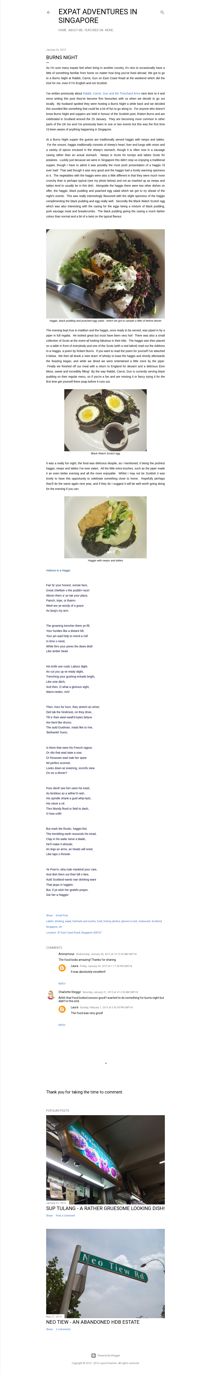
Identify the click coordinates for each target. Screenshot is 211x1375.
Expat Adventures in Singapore (98, 16)
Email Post (62, 915)
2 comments (63, 1329)
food (99, 921)
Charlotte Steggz (70, 992)
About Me (75, 30)
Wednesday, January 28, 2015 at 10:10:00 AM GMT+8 (106, 954)
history (107, 921)
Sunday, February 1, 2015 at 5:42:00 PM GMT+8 (106, 1007)
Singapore (51, 926)
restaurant (144, 921)
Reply (62, 983)
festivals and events (84, 921)
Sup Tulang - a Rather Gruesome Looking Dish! (105, 1208)
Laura (74, 966)
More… (110, 30)
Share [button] (49, 915)
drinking (59, 921)
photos (116, 921)
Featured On (94, 30)
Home (63, 30)
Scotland (157, 921)
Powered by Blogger (105, 1355)
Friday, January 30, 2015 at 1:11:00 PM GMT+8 (106, 966)
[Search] (162, 11)
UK (60, 926)
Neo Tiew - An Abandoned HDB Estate (92, 1322)
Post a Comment (65, 1215)
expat (68, 921)
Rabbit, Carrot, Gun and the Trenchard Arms (111, 93)
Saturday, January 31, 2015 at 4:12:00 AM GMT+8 (110, 992)
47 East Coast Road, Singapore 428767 (79, 932)
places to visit (129, 921)
